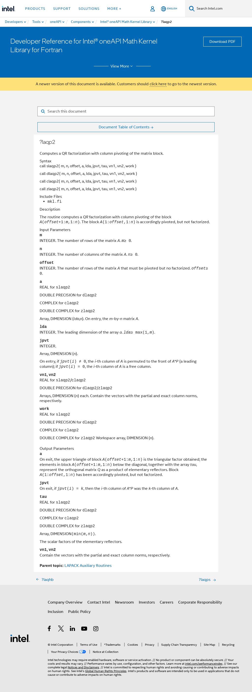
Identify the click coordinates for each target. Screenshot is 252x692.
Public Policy (79, 611)
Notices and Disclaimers (83, 667)
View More (122, 66)
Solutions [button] (89, 8)
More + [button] (114, 8)
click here (158, 84)
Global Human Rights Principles (105, 671)
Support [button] (62, 8)
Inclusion (55, 611)
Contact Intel (98, 602)
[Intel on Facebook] (49, 629)
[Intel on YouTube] (84, 629)
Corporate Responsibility (200, 602)
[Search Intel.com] (223, 9)
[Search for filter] (126, 111)
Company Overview (65, 602)
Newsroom (124, 602)
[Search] (192, 8)
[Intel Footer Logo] (20, 638)
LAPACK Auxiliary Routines (87, 565)
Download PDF (222, 41)
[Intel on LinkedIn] (73, 629)
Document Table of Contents (124, 127)
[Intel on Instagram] (96, 629)
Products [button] (35, 8)
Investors (147, 602)
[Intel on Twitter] (61, 629)
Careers (166, 602)
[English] (169, 8)
